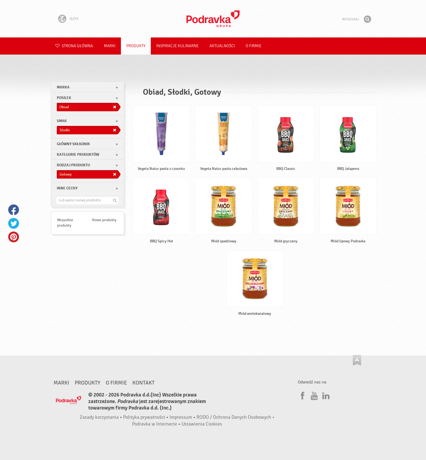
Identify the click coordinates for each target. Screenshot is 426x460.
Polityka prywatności (144, 417)
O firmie (253, 46)
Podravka (213, 18)
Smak (62, 121)
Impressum (181, 417)
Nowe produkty (104, 220)
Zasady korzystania (99, 417)
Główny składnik (73, 144)
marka (63, 87)
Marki (109, 46)
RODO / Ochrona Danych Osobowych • (235, 417)
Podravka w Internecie (154, 424)
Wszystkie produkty (65, 223)
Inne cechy (67, 188)
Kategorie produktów (78, 154)
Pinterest (13, 236)
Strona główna (74, 46)
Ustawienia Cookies (201, 424)
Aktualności (222, 46)
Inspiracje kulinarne (177, 46)
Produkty (135, 46)
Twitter (13, 223)
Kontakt (143, 383)
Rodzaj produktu (73, 165)
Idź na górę (357, 360)
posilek (64, 98)
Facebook (13, 209)
